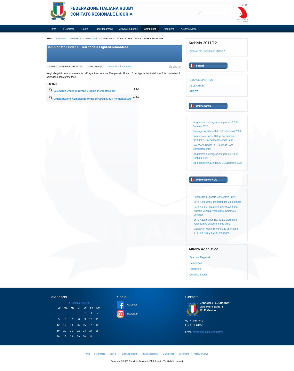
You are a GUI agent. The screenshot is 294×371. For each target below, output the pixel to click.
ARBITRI (194, 91)
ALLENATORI (197, 85)
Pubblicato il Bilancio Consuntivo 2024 (214, 197)
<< (68, 303)
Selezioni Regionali (200, 257)
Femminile (195, 268)
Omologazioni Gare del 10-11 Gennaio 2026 (217, 131)
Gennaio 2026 (78, 303)
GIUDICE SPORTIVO (201, 79)
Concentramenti (198, 274)
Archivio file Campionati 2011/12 (207, 51)
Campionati (61, 38)
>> (87, 303)
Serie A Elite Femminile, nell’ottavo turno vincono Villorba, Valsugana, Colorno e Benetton (216, 211)
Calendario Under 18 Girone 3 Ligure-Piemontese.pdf (85, 91)
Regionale (91, 38)
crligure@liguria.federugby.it (208, 332)
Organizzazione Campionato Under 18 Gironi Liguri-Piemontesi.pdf (93, 98)
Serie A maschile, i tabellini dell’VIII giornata (217, 201)
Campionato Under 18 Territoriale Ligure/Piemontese (88, 47)
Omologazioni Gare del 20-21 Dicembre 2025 (217, 162)
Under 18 (76, 38)
